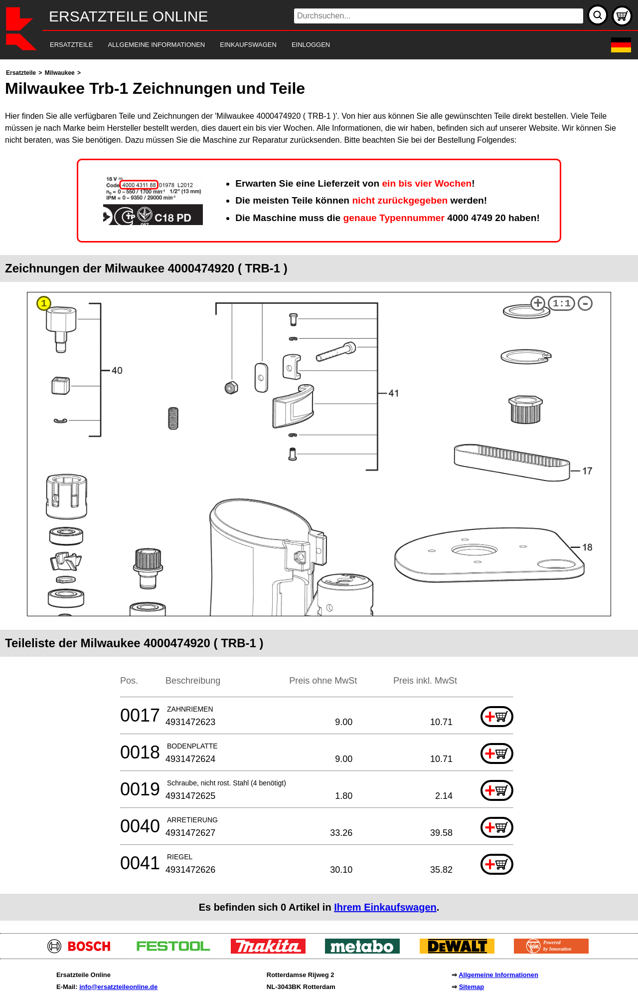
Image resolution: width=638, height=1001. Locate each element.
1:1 (562, 303)
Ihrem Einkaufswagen (385, 907)
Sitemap (471, 987)
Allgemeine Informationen (498, 975)
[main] (319, 494)
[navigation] (305, 45)
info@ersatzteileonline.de (118, 987)
